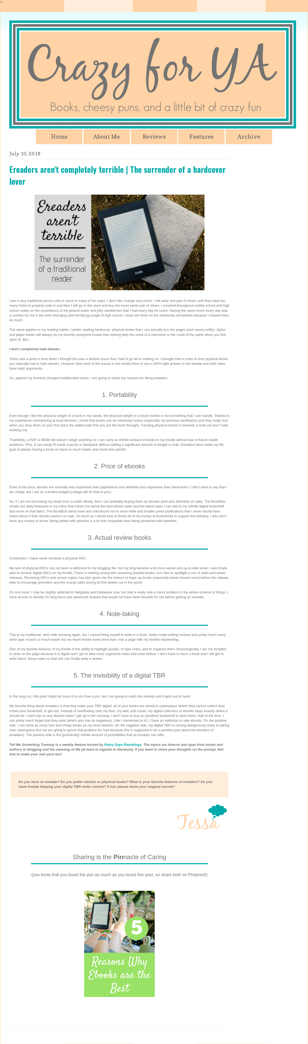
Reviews (154, 136)
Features (201, 136)
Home (59, 136)
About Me (106, 136)
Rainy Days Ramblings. (123, 745)
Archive (248, 136)
